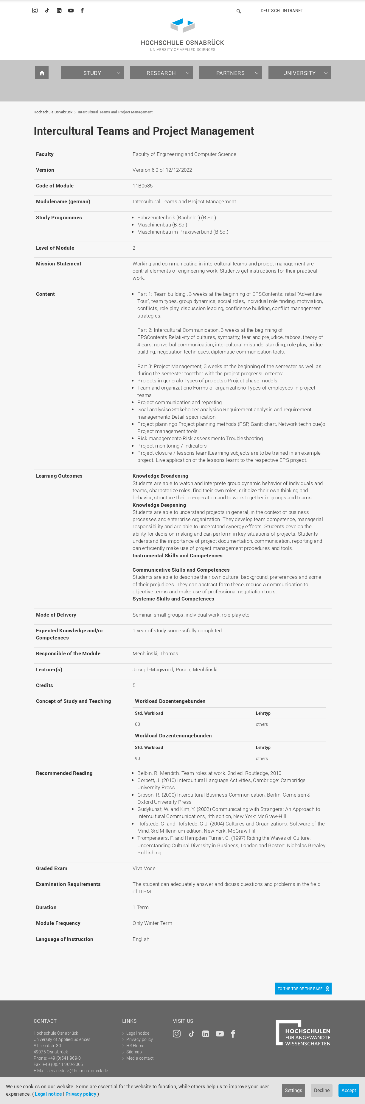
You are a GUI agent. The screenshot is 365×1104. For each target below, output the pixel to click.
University (299, 72)
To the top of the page (300, 988)
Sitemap (134, 1052)
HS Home (135, 1045)
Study (92, 72)
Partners (230, 72)
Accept (348, 1090)
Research (161, 72)
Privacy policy (81, 1094)
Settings (293, 1090)
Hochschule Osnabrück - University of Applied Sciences (183, 35)
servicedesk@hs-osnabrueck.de (77, 1070)
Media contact (139, 1058)
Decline (322, 1090)
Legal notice (48, 1094)
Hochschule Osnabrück (53, 112)
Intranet (293, 10)
